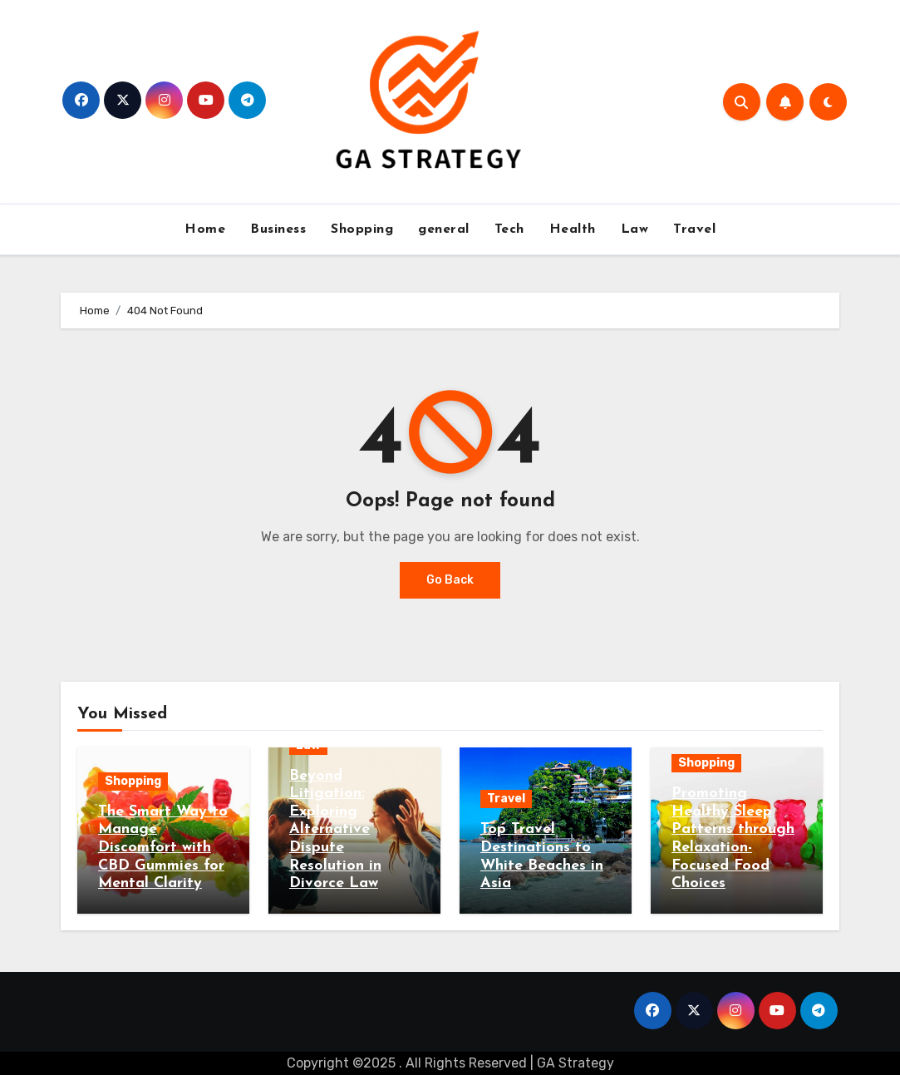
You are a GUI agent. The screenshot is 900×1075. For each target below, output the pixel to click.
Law (635, 229)
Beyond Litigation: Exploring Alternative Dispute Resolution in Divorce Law (335, 830)
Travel (694, 229)
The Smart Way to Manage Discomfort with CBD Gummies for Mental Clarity (163, 847)
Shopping (362, 229)
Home (204, 229)
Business (278, 229)
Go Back (450, 580)
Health (572, 229)
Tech (509, 229)
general (444, 229)
